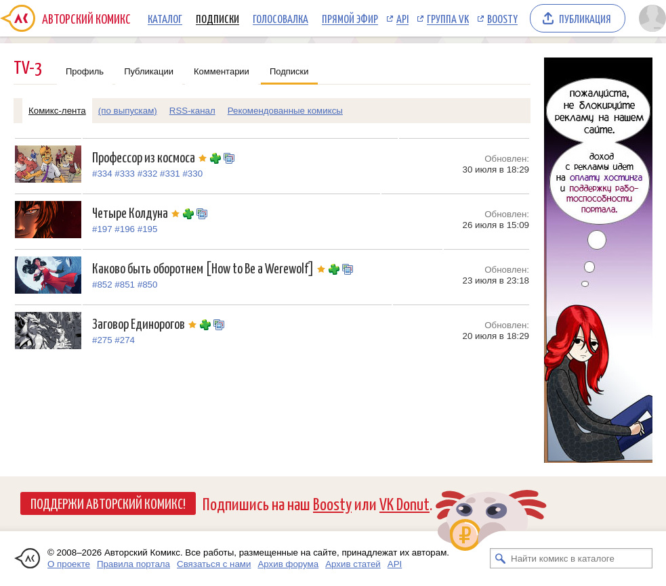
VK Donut (404, 503)
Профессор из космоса (151, 156)
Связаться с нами (214, 564)
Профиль (85, 71)
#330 (192, 173)
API (402, 18)
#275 (102, 340)
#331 (170, 173)
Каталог (165, 18)
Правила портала (133, 564)
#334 (102, 173)
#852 (102, 284)
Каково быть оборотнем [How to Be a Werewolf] (210, 267)
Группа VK (448, 18)
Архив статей (353, 564)
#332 (148, 173)
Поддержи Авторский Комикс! (108, 503)
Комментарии (221, 71)
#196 (125, 229)
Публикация (585, 18)
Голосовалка (280, 18)
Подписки (217, 18)
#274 (125, 340)
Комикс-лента (57, 111)
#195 (148, 229)
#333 (125, 173)
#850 (148, 284)
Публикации (148, 71)
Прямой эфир (350, 18)
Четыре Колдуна (137, 212)
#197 (102, 229)
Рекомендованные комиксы (285, 111)
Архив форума (287, 564)
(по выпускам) (127, 111)
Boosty (502, 18)
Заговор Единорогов (146, 323)
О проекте (68, 564)
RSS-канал (192, 111)
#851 (125, 284)
